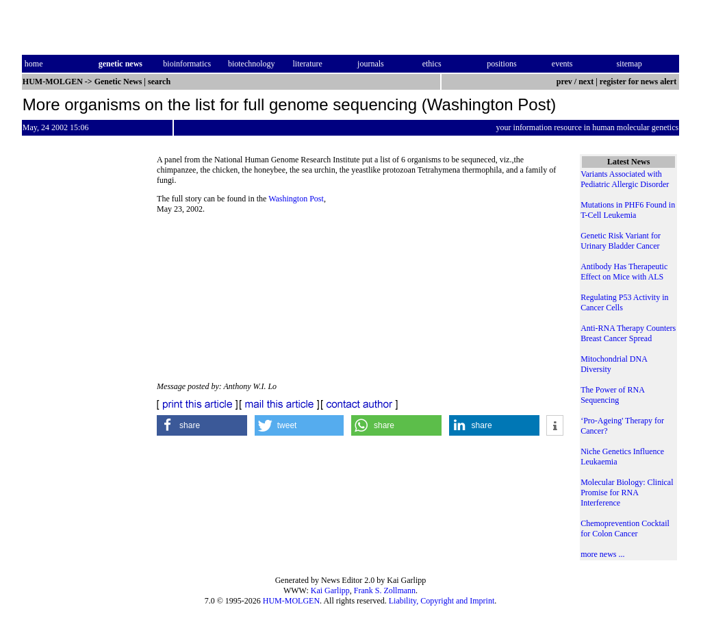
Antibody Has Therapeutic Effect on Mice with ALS (624, 272)
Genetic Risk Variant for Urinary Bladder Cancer (621, 241)
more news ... (602, 554)
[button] (202, 425)
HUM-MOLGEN (291, 601)
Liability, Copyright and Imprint (442, 601)
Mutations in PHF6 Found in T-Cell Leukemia (628, 210)
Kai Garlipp (330, 590)
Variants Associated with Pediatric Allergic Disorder (625, 179)
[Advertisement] (452, 287)
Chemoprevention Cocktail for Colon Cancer (625, 528)
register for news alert (639, 81)
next (586, 81)
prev (564, 81)
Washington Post (296, 198)
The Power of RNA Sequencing (612, 395)
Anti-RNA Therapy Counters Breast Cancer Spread (628, 333)
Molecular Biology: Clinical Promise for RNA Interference (627, 492)
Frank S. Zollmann (385, 590)
